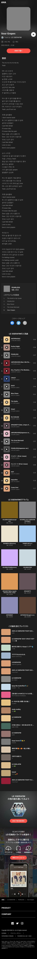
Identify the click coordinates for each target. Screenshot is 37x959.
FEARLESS (16, 287)
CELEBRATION (27, 567)
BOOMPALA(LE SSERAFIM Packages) (27, 520)
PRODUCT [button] (6, 908)
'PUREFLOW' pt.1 (27, 543)
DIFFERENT (9, 615)
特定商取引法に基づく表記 (24, 936)
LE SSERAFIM (16, 37)
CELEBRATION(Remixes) (9, 567)
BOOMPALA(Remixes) (9, 543)
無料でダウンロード (18, 858)
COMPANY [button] (6, 914)
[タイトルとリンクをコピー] (25, 323)
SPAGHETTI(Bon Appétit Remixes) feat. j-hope (9, 592)
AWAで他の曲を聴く (18, 821)
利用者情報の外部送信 (7, 936)
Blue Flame (10, 304)
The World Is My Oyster (14, 298)
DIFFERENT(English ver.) (27, 615)
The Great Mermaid (13, 307)
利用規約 (4, 933)
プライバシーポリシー (15, 933)
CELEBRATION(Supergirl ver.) (10, 520)
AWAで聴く (18, 51)
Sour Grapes (30, 899)
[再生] (33, 34)
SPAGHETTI (27, 591)
